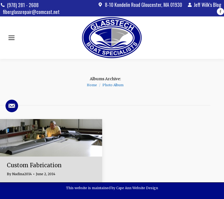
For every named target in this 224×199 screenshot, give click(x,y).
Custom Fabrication (34, 165)
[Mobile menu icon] (11, 37)
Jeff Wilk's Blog (204, 4)
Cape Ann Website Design (137, 188)
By (19, 174)
